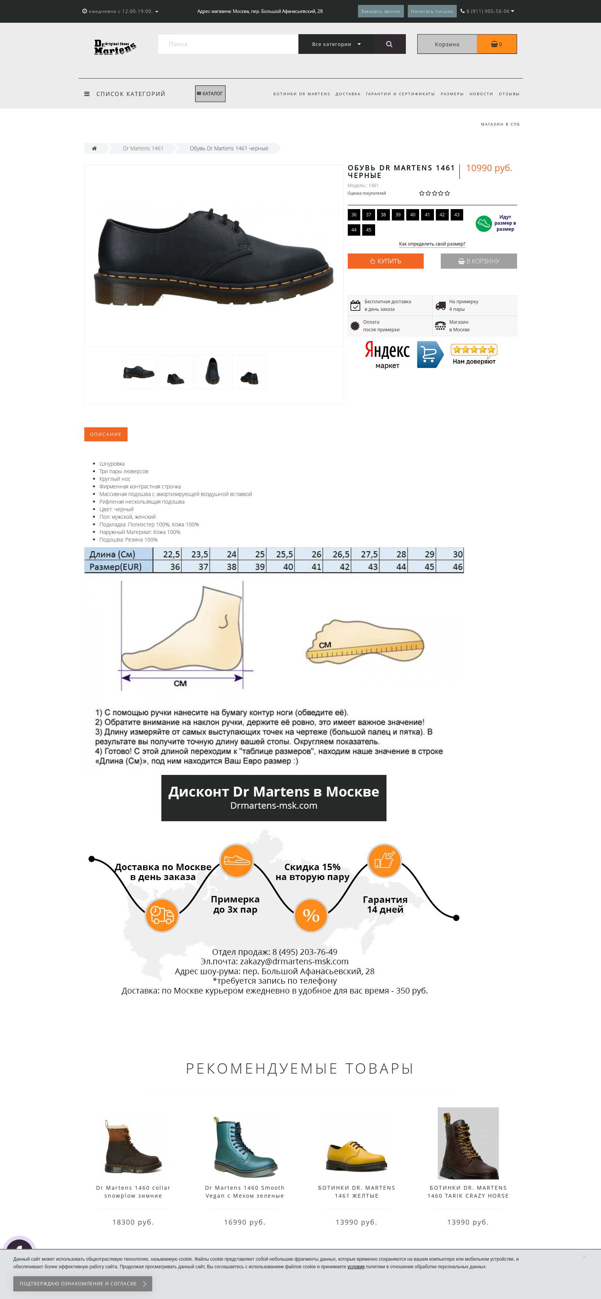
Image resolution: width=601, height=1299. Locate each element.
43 (457, 214)
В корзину (478, 261)
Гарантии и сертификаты (397, 93)
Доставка (343, 93)
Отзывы (509, 93)
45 (368, 230)
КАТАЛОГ (209, 93)
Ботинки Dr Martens (295, 93)
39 (398, 214)
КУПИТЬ (389, 261)
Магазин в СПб (500, 124)
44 (354, 230)
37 (368, 214)
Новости (480, 93)
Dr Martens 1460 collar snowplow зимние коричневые (133, 1195)
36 (354, 214)
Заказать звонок (381, 11)
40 (412, 214)
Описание (106, 434)
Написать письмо (432, 11)
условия (355, 1266)
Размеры (450, 93)
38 (383, 214)
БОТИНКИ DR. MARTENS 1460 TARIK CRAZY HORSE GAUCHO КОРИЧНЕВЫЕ (468, 1195)
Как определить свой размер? (432, 244)
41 (427, 214)
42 (442, 214)
